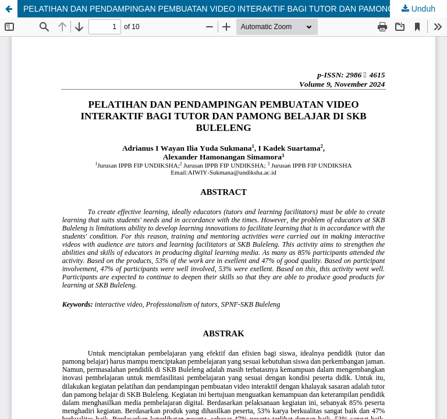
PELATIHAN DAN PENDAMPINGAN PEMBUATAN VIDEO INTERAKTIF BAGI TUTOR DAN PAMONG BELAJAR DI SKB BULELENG (235, 8)
